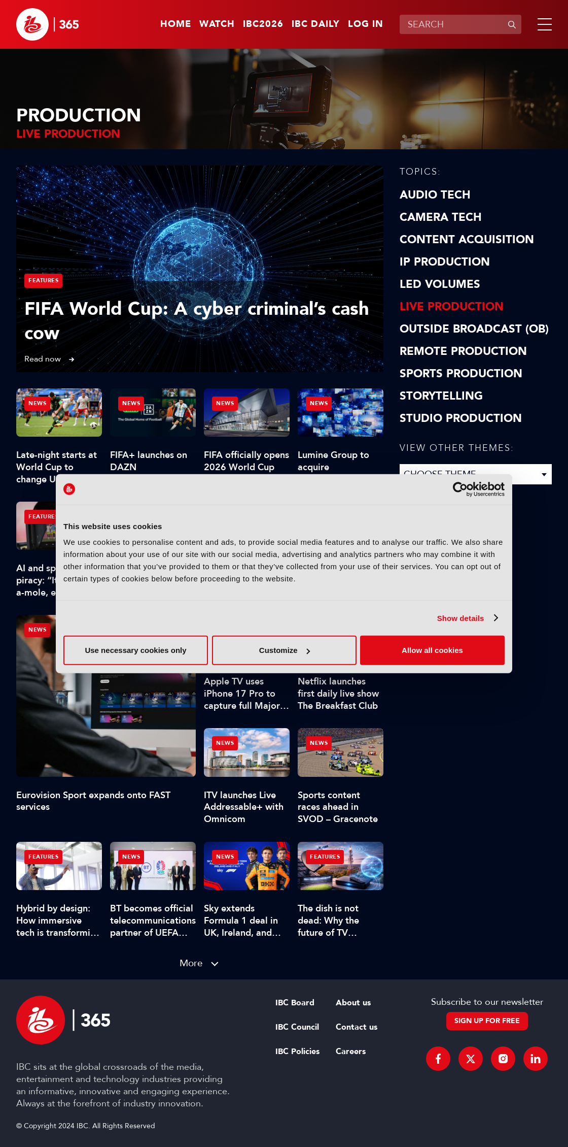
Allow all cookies (432, 650)
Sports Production (461, 373)
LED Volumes (440, 284)
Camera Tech (441, 217)
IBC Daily (316, 24)
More (191, 963)
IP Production (445, 262)
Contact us (356, 1027)
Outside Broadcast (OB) (474, 329)
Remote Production (463, 351)
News (37, 630)
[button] (543, 24)
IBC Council (297, 1027)
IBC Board (294, 1002)
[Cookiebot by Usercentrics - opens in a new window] (460, 489)
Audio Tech (435, 195)
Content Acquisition (467, 239)
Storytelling (441, 396)
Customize (284, 650)
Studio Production (461, 418)
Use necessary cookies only (135, 650)
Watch (217, 24)
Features (43, 280)
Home (175, 24)
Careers (351, 1051)
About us (353, 1002)
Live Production (452, 306)
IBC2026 (263, 24)
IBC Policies (297, 1051)
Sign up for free (487, 1021)
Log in (365, 24)
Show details (460, 617)
